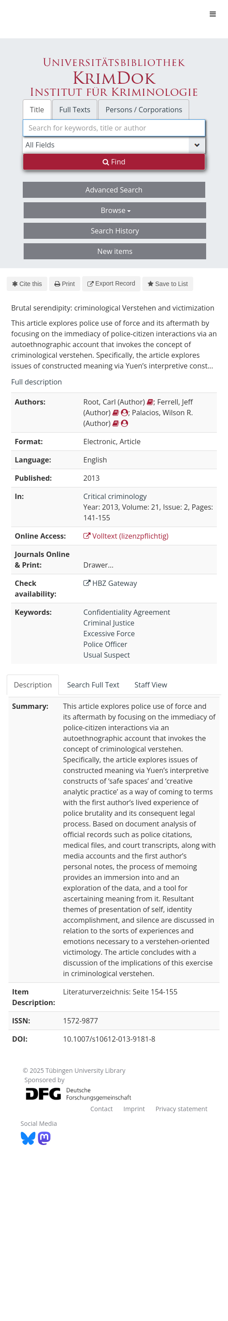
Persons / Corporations (143, 110)
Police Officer (105, 644)
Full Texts (75, 110)
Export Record (111, 283)
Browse (116, 210)
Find (114, 162)
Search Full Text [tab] (93, 685)
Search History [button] (115, 231)
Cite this (27, 283)
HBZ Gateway (110, 583)
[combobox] (114, 127)
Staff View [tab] (150, 685)
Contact (102, 1108)
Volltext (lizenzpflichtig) (126, 536)
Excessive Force (109, 633)
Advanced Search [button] (114, 190)
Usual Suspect (106, 655)
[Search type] (114, 144)
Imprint (134, 1108)
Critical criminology (115, 496)
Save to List (168, 283)
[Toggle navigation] (213, 14)
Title (37, 110)
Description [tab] (33, 685)
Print (64, 283)
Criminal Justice (109, 623)
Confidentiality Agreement (126, 612)
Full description (36, 382)
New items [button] (115, 251)
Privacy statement (181, 1108)
